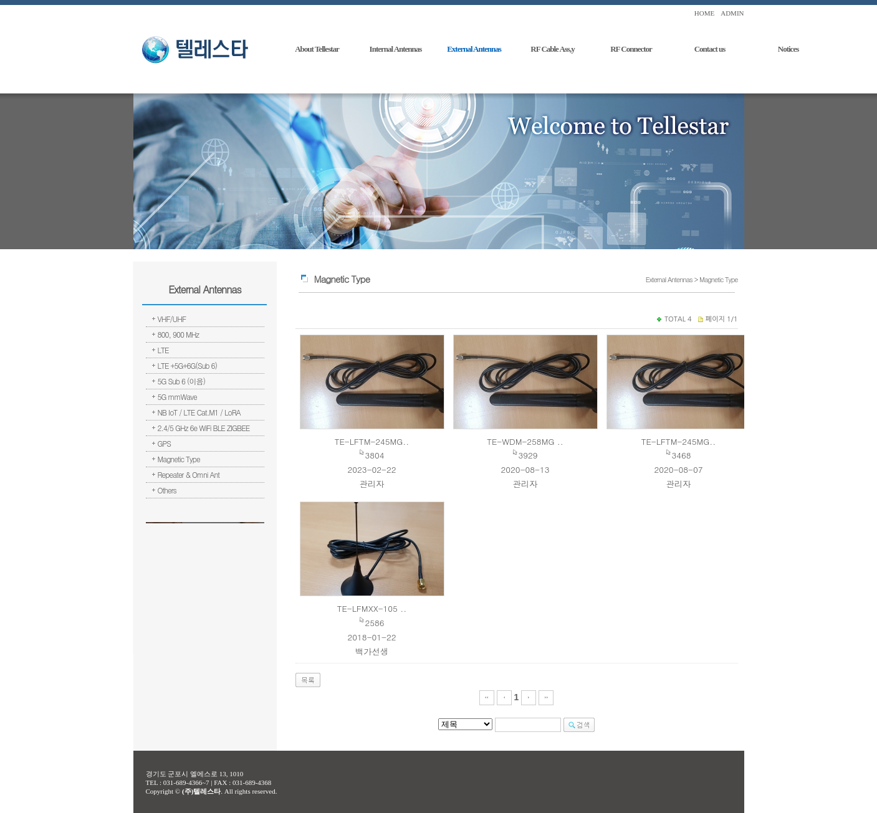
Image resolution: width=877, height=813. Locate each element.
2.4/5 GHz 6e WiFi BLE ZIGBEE (204, 427)
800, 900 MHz (178, 334)
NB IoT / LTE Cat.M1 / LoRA (199, 412)
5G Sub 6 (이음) (182, 381)
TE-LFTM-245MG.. (372, 441)
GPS (164, 443)
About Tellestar (317, 49)
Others (167, 490)
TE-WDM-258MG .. (525, 441)
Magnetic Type (179, 459)
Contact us (710, 49)
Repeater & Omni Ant (189, 474)
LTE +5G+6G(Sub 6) (188, 365)
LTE (163, 350)
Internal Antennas (396, 49)
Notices (788, 49)
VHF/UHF (172, 318)
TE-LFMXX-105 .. (372, 608)
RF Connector (631, 49)
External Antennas (474, 49)
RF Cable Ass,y (552, 49)
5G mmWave (177, 396)
